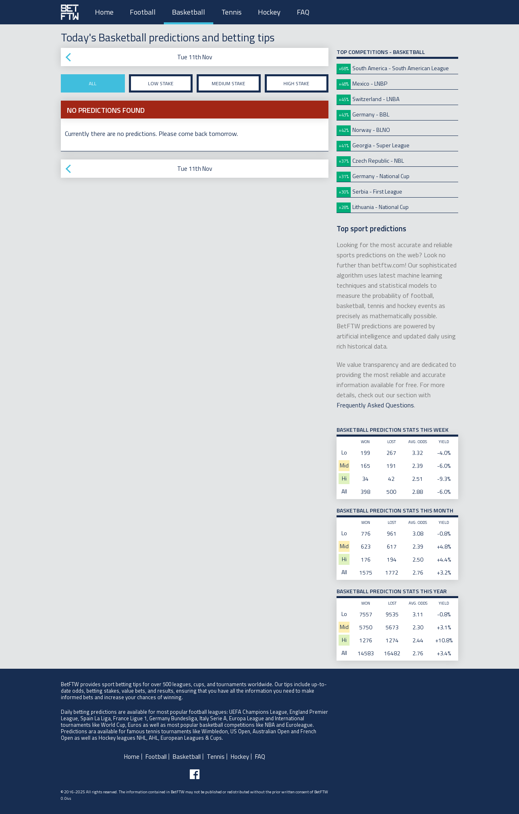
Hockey (269, 11)
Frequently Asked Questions (375, 405)
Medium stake (228, 83)
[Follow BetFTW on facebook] (194, 774)
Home (104, 11)
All (93, 83)
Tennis (231, 11)
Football (143, 11)
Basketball (188, 11)
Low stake (161, 83)
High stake (296, 83)
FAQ (303, 11)
